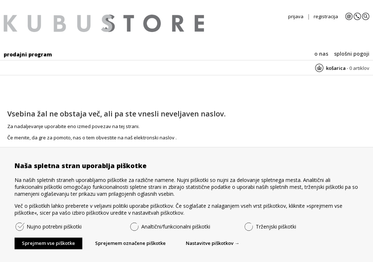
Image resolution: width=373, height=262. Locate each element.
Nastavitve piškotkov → (212, 243)
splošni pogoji (351, 53)
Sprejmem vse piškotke (48, 243)
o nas (321, 53)
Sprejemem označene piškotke (130, 243)
